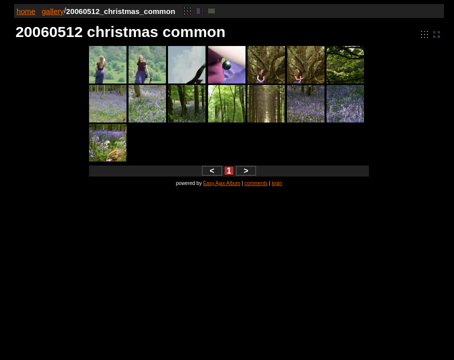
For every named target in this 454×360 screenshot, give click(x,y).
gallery (53, 11)
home (26, 11)
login (277, 183)
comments (256, 183)
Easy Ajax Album (221, 183)
